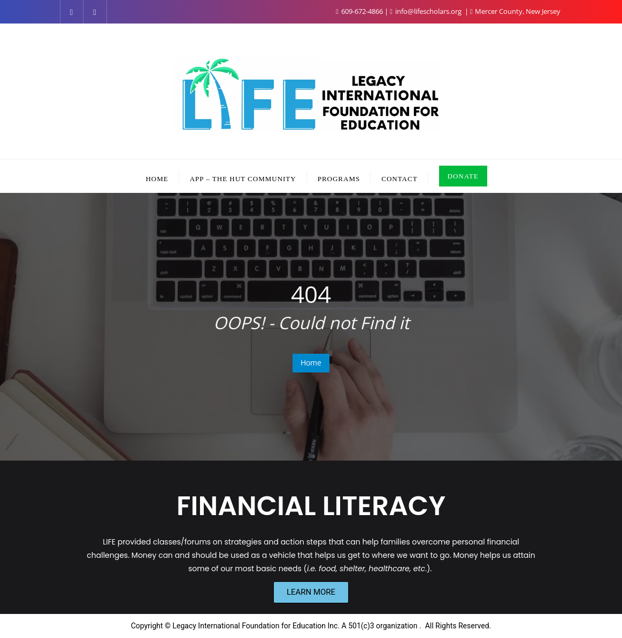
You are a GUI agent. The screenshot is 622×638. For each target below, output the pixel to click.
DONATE (463, 176)
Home (311, 362)
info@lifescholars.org (426, 11)
